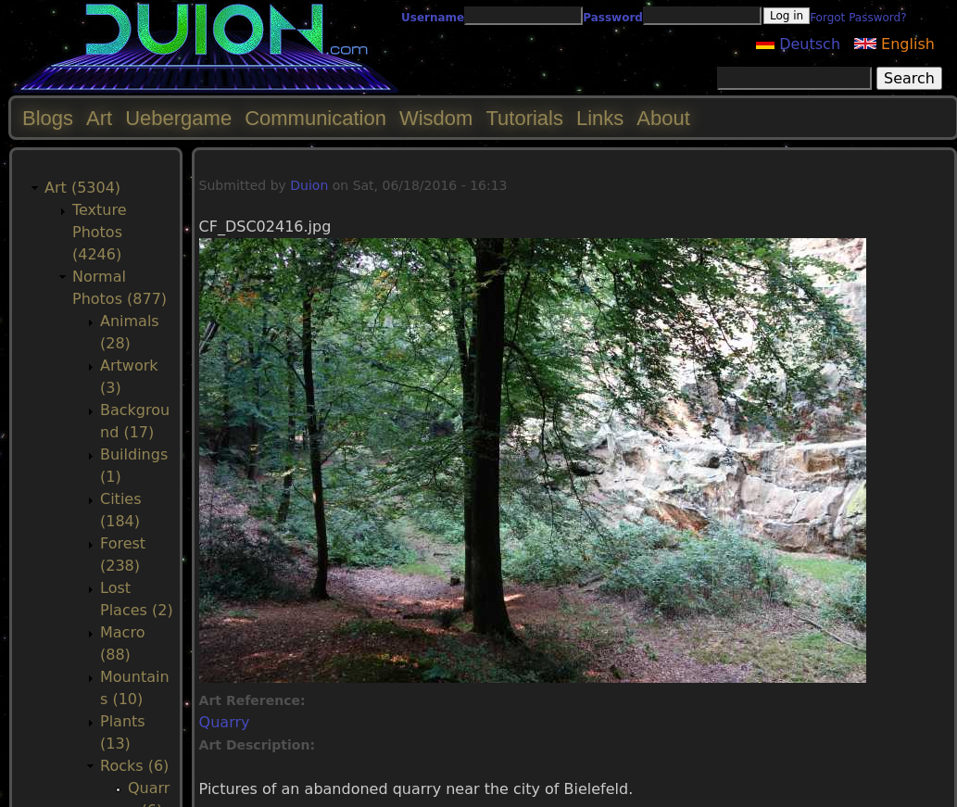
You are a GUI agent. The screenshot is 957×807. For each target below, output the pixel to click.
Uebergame (178, 118)
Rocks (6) (134, 766)
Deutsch (798, 44)
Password (613, 17)
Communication (315, 118)
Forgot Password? (858, 17)
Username (432, 17)
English (894, 44)
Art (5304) (82, 187)
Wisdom (435, 118)
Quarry (224, 722)
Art (99, 118)
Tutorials (524, 118)
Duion (309, 185)
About (663, 118)
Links (599, 118)
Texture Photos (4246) (99, 232)
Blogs (47, 118)
